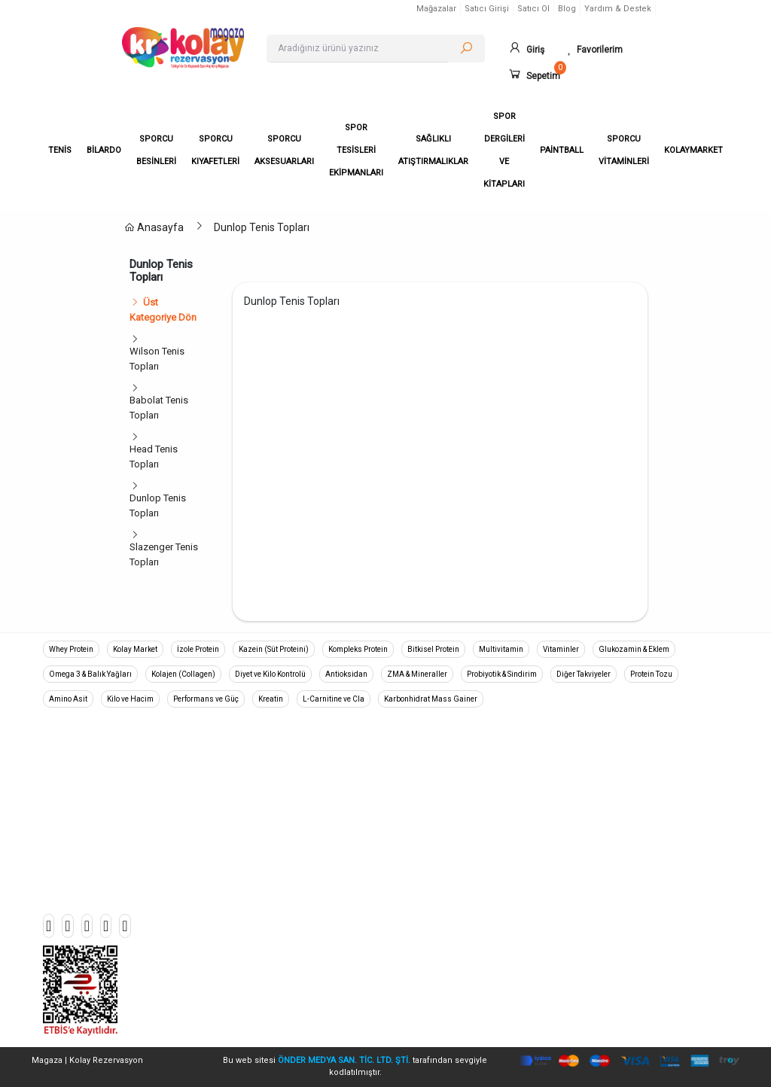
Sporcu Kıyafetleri (258, 830)
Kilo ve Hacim (130, 699)
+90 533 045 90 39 (104, 801)
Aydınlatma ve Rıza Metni (451, 897)
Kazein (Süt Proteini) (274, 649)
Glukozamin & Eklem (634, 649)
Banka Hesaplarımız (617, 808)
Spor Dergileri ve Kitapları (274, 942)
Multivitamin (501, 649)
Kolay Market (135, 649)
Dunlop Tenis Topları (261, 227)
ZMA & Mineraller (417, 674)
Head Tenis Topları (154, 456)
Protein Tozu (651, 674)
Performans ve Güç (206, 699)
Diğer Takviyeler (583, 674)
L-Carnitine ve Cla (333, 699)
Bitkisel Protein (433, 649)
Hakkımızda (423, 764)
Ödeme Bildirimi (608, 786)
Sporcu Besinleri (255, 808)
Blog (567, 9)
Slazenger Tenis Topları (164, 554)
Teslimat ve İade (432, 808)
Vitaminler (561, 649)
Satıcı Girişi (487, 9)
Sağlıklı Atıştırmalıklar (266, 919)
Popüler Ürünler (607, 853)
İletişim (589, 830)
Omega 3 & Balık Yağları (90, 674)
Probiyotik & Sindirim (502, 674)
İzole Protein (198, 649)
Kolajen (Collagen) (183, 674)
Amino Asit (68, 699)
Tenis (231, 764)
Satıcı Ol (533, 9)
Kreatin (270, 699)
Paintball (238, 964)
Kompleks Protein (358, 649)
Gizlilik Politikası (432, 786)
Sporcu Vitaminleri (259, 986)
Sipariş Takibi (603, 764)
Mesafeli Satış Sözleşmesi (454, 830)
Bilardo (235, 786)
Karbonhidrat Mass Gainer (430, 699)
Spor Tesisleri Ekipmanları (275, 875)
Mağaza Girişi (603, 897)
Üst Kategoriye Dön (163, 310)
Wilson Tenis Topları (157, 359)
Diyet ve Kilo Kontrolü (270, 674)
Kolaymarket (247, 1008)
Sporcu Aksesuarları (264, 853)
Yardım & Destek (617, 9)
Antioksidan (346, 674)
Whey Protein (71, 649)
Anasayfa (154, 227)
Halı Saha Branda (257, 897)
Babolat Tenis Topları (159, 407)
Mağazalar (436, 9)
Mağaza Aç (598, 875)
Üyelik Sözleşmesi (437, 853)
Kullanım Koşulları (435, 875)
